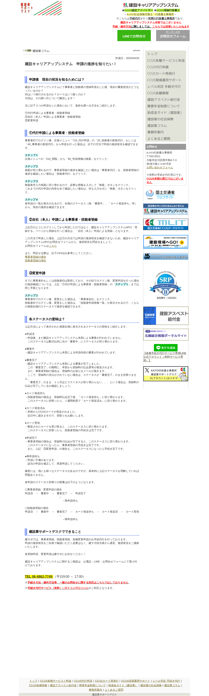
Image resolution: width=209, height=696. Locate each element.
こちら (53, 245)
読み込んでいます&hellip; (82, 633)
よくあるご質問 (114, 689)
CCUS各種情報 (38, 685)
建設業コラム (172, 685)
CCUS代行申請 (83, 680)
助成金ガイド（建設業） (123, 685)
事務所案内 (95, 689)
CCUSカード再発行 (107, 680)
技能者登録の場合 (35, 260)
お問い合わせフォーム (160, 167)
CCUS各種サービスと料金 (55, 680)
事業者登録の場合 (35, 256)
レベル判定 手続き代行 (166, 680)
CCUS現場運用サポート (135, 680)
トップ (33, 680)
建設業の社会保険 (151, 685)
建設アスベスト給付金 (63, 685)
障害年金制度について (92, 685)
